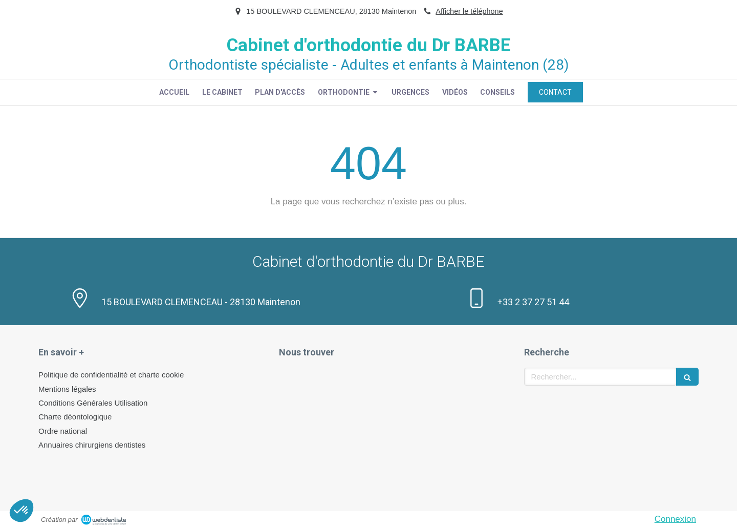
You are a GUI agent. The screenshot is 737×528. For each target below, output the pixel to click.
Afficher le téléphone (469, 11)
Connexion (675, 519)
